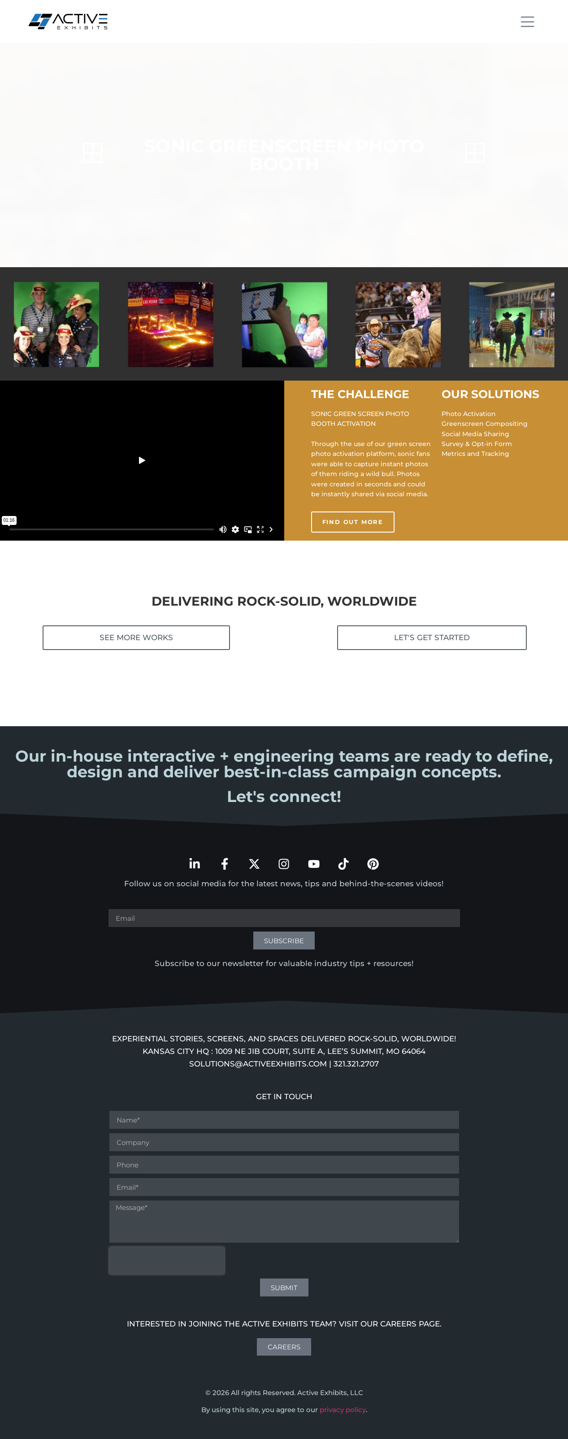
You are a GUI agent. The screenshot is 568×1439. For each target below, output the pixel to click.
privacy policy (343, 1405)
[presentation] (166, 1256)
